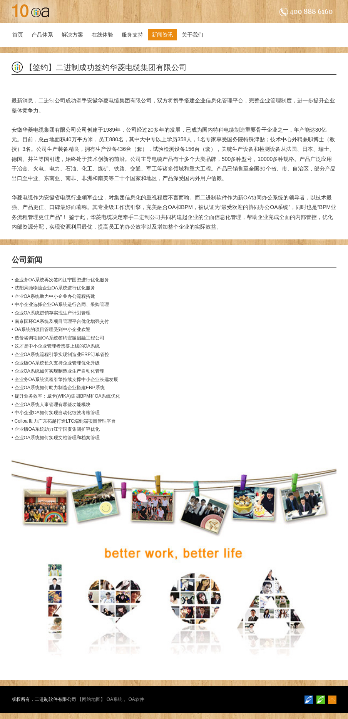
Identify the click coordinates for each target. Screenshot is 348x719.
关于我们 (192, 35)
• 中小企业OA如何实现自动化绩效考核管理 (56, 412)
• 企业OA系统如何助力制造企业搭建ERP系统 (58, 387)
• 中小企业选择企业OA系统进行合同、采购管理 (60, 304)
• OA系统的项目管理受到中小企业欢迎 (51, 329)
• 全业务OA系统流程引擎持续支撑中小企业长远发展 (65, 379)
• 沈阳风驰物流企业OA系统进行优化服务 (53, 288)
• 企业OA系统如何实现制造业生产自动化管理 (58, 371)
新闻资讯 (162, 35)
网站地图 (91, 699)
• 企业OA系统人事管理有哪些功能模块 (51, 404)
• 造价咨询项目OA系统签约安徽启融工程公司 (58, 338)
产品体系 (42, 35)
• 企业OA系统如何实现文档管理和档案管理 (56, 437)
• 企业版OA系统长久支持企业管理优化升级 (56, 363)
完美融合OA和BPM (169, 207)
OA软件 (136, 699)
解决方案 (72, 35)
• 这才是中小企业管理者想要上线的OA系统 (56, 346)
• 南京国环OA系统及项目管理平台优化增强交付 (60, 321)
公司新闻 (27, 260)
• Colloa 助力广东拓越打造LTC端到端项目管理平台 (64, 421)
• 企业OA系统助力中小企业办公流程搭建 (53, 296)
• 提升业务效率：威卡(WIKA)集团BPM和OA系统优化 (66, 396)
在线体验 (102, 35)
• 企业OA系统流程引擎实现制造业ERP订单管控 (60, 354)
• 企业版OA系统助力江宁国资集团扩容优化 (56, 429)
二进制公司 (51, 100)
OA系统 (114, 699)
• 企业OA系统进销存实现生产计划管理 (51, 313)
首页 (17, 35)
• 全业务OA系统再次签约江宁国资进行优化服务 (60, 280)
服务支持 (132, 35)
